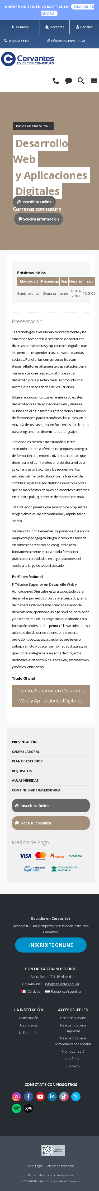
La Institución (28, 1017)
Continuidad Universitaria (36, 790)
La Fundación (29, 1032)
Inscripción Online (73, 1017)
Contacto (72, 1066)
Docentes (54, 27)
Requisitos (22, 770)
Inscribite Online (34, 201)
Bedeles (84, 27)
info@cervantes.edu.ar (66, 40)
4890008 (16, 40)
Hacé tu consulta (33, 823)
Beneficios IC (73, 1058)
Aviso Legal (34, 1166)
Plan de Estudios (27, 761)
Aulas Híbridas (25, 780)
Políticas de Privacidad (59, 1166)
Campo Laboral (26, 751)
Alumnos (20, 27)
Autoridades (29, 1025)
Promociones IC (73, 1051)
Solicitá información (38, 219)
